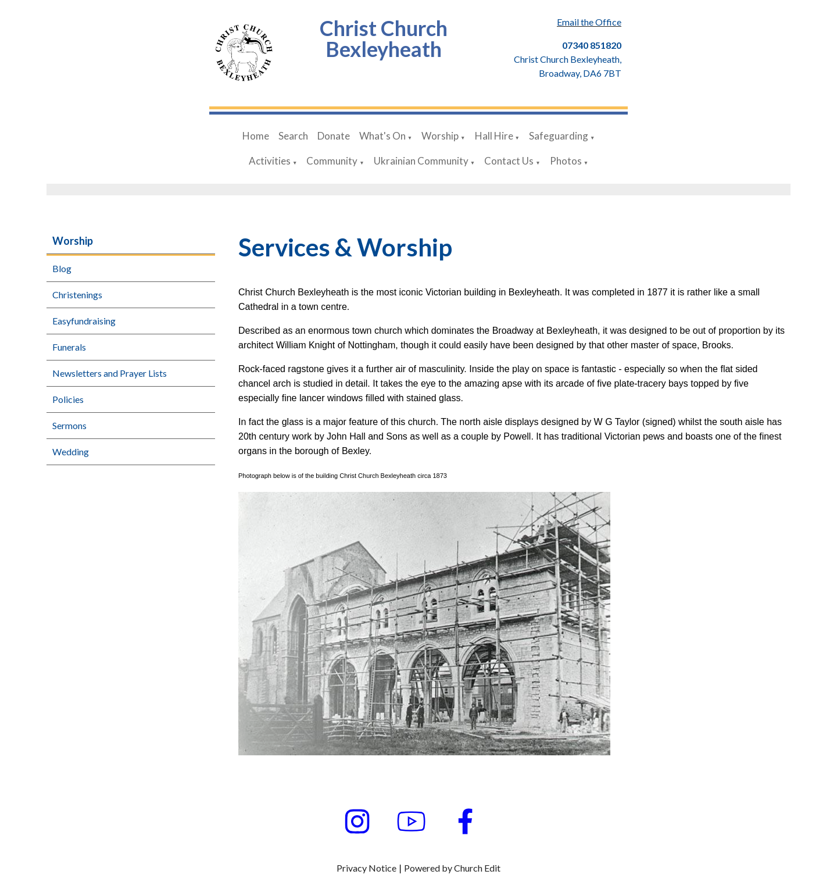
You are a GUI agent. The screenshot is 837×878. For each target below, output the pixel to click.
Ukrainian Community (421, 161)
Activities (270, 161)
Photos (566, 161)
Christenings (77, 294)
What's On (382, 136)
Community (331, 161)
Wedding (70, 451)
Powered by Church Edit (452, 867)
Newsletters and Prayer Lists (109, 373)
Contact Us (509, 161)
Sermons (69, 425)
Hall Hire (494, 136)
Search (293, 136)
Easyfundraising (84, 320)
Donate (333, 136)
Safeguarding (558, 136)
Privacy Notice (366, 867)
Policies (68, 399)
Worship (440, 136)
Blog (61, 268)
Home (255, 136)
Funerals (69, 346)
